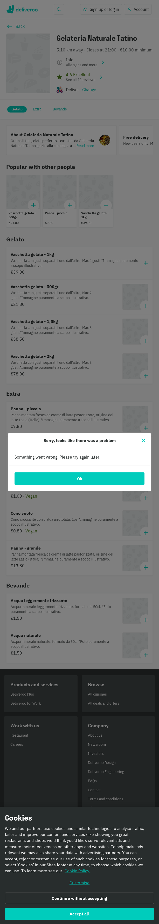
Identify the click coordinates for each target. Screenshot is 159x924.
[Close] (143, 440)
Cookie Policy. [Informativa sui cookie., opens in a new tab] (77, 871)
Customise (79, 883)
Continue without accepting (79, 898)
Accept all (79, 914)
